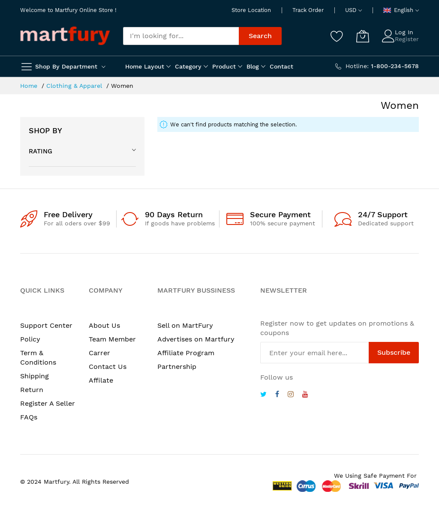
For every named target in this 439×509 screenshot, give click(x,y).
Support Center (46, 325)
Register (407, 39)
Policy (30, 339)
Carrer (99, 353)
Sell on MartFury (185, 325)
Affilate (101, 380)
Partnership (176, 366)
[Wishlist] (337, 36)
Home (29, 85)
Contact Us (107, 366)
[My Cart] (362, 36)
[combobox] (181, 36)
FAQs (28, 417)
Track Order (308, 10)
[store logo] (65, 36)
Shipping (34, 376)
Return (31, 390)
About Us (104, 325)
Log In (404, 32)
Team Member (112, 339)
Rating (40, 151)
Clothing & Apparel (75, 85)
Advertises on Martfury (196, 339)
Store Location (251, 10)
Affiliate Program (185, 353)
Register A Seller (47, 403)
